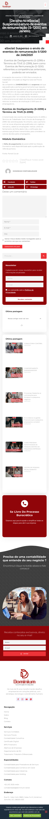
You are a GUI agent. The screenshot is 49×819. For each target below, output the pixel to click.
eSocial (9, 16)
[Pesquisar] (44, 256)
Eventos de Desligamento (23, 16)
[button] (45, 5)
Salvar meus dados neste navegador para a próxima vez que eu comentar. (23, 240)
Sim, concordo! (15, 815)
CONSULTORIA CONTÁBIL (33, 343)
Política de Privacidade (32, 815)
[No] (46, 812)
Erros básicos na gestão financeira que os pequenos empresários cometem (33, 420)
